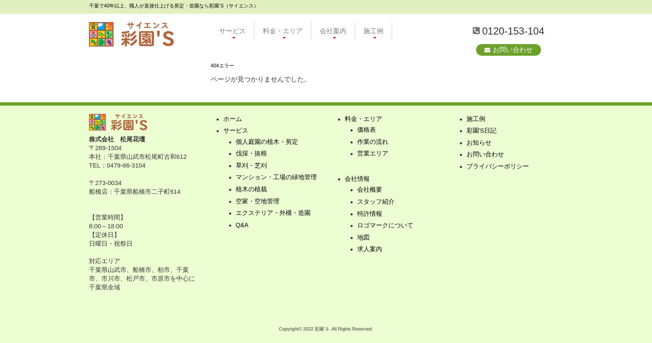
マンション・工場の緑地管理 (276, 178)
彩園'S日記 (482, 131)
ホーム (232, 119)
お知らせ (479, 143)
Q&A (242, 226)
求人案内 (369, 251)
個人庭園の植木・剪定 (267, 142)
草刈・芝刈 (251, 166)
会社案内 (333, 31)
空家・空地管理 (257, 202)
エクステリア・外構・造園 (273, 214)
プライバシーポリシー (498, 167)
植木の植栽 (251, 190)
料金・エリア (283, 31)
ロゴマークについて (385, 227)
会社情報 (357, 179)
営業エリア (372, 154)
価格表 (366, 130)
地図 (363, 239)
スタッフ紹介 (376, 203)
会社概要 (369, 191)
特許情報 (369, 215)
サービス (232, 31)
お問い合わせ (513, 49)
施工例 (373, 31)
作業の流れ (372, 142)
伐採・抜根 (251, 154)
